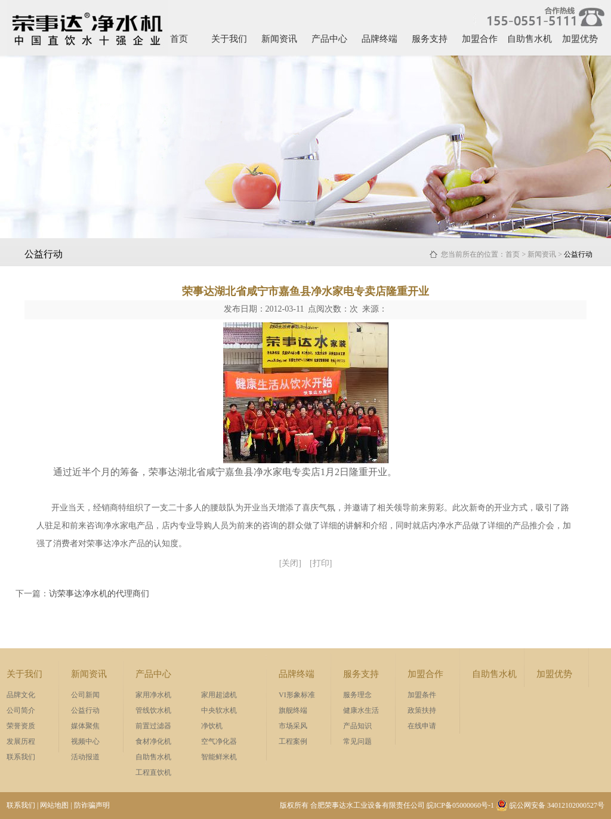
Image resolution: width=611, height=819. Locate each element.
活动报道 (85, 757)
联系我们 (21, 757)
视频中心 (85, 741)
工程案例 (293, 741)
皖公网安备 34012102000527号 (550, 805)
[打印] (321, 563)
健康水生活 (361, 710)
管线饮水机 (153, 710)
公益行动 (85, 710)
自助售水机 (529, 39)
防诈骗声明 (92, 805)
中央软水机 (219, 710)
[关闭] (290, 563)
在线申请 (422, 726)
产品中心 (329, 39)
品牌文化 (21, 695)
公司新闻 (85, 695)
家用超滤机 (219, 695)
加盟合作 (480, 39)
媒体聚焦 (85, 726)
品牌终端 (379, 39)
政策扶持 (422, 710)
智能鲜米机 (219, 757)
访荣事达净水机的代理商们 (99, 593)
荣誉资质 (21, 726)
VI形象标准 (297, 695)
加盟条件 (422, 695)
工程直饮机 (153, 772)
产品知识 (357, 726)
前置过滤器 (153, 726)
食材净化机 (153, 741)
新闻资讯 (279, 39)
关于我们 (229, 39)
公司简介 (21, 710)
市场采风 (293, 726)
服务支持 (430, 39)
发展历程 (21, 741)
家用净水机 (153, 695)
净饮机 (212, 726)
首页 (179, 39)
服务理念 (357, 695)
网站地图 (54, 805)
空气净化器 (219, 741)
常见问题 (357, 741)
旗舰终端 (293, 710)
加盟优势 (580, 39)
